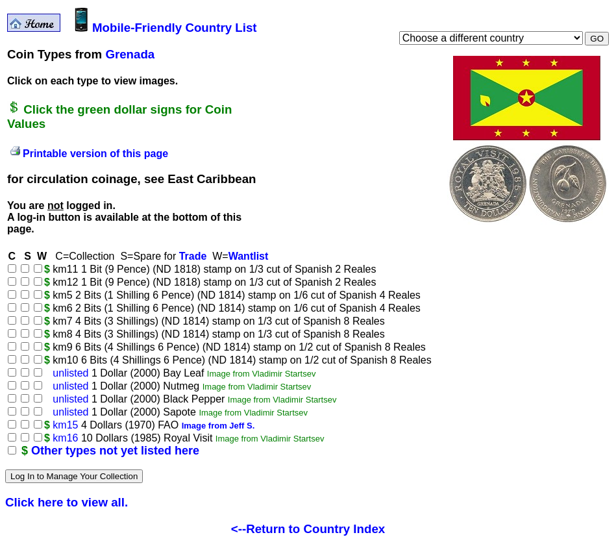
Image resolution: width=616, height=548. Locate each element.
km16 (65, 437)
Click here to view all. (66, 502)
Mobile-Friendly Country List (165, 27)
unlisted (70, 373)
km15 (65, 424)
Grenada (129, 54)
